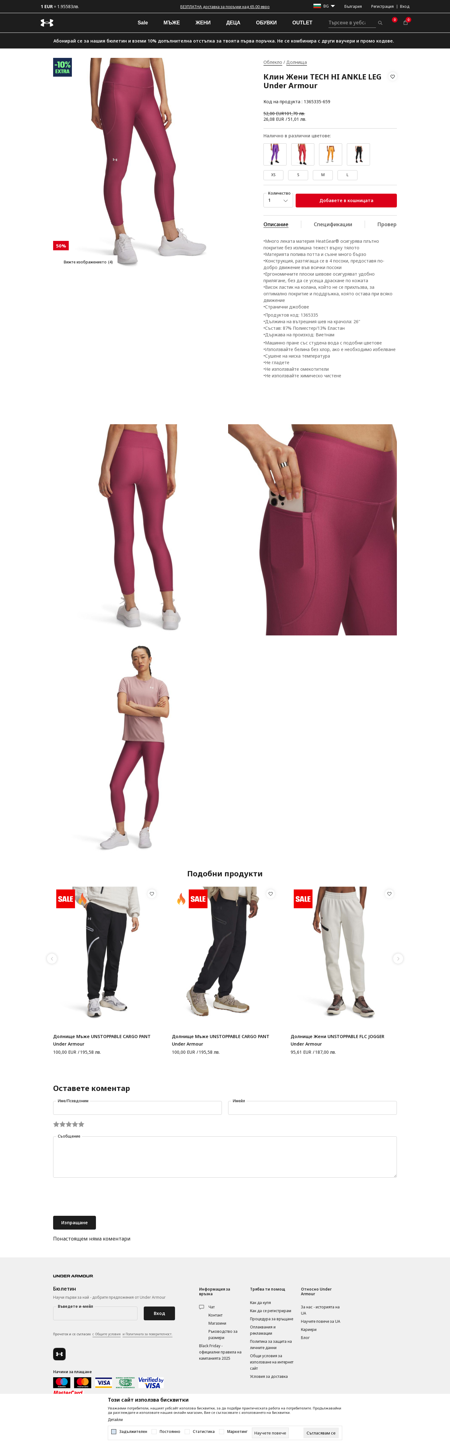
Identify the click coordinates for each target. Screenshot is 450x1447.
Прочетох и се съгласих (112, 1334)
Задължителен (133, 1432)
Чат (211, 1307)
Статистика (204, 1432)
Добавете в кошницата (346, 200)
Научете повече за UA (320, 1321)
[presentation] (100, 1197)
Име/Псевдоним (73, 1100)
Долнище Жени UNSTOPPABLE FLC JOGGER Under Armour (337, 1040)
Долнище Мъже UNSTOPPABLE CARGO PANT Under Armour (102, 1040)
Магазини (217, 1323)
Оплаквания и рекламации (263, 1330)
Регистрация (382, 6)
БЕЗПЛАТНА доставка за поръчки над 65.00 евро (225, 6)
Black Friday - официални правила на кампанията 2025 (220, 1352)
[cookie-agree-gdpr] (321, 1433)
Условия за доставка (269, 1376)
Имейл (239, 1100)
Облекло (272, 62)
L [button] (347, 174)
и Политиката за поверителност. (147, 1334)
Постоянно (170, 1432)
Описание (275, 224)
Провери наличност (403, 224)
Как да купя (260, 1302)
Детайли (115, 1420)
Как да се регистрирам (270, 1310)
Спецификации (333, 224)
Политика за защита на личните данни (271, 1344)
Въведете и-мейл (75, 1306)
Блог (305, 1337)
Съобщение (69, 1136)
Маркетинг (237, 1432)
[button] (392, 89)
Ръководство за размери (223, 1334)
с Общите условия (106, 1334)
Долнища (296, 62)
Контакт (215, 1315)
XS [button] (273, 174)
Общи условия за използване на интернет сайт (271, 1362)
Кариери (309, 1329)
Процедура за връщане (271, 1319)
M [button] (323, 174)
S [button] (298, 174)
